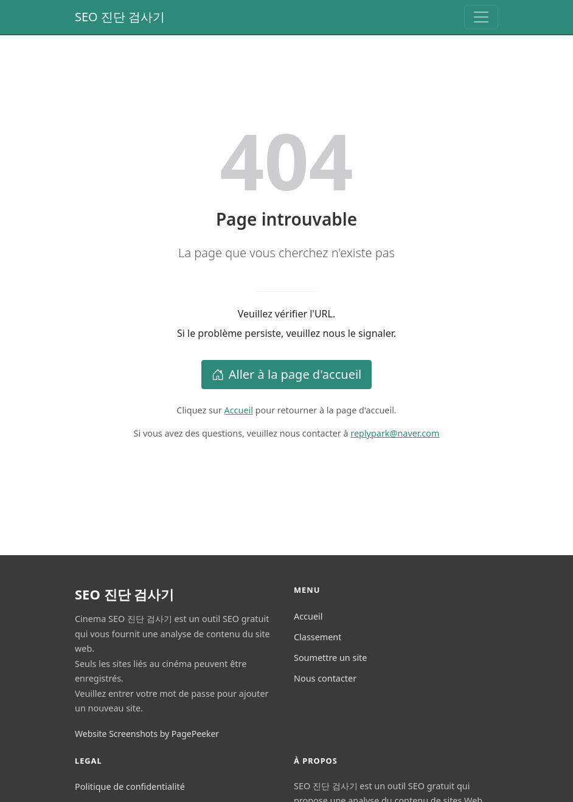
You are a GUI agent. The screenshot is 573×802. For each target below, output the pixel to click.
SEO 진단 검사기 (120, 17)
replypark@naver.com (394, 433)
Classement (317, 637)
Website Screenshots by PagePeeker (147, 733)
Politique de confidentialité (130, 786)
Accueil (238, 410)
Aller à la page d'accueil (287, 374)
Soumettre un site (330, 657)
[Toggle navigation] (481, 17)
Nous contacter (325, 678)
